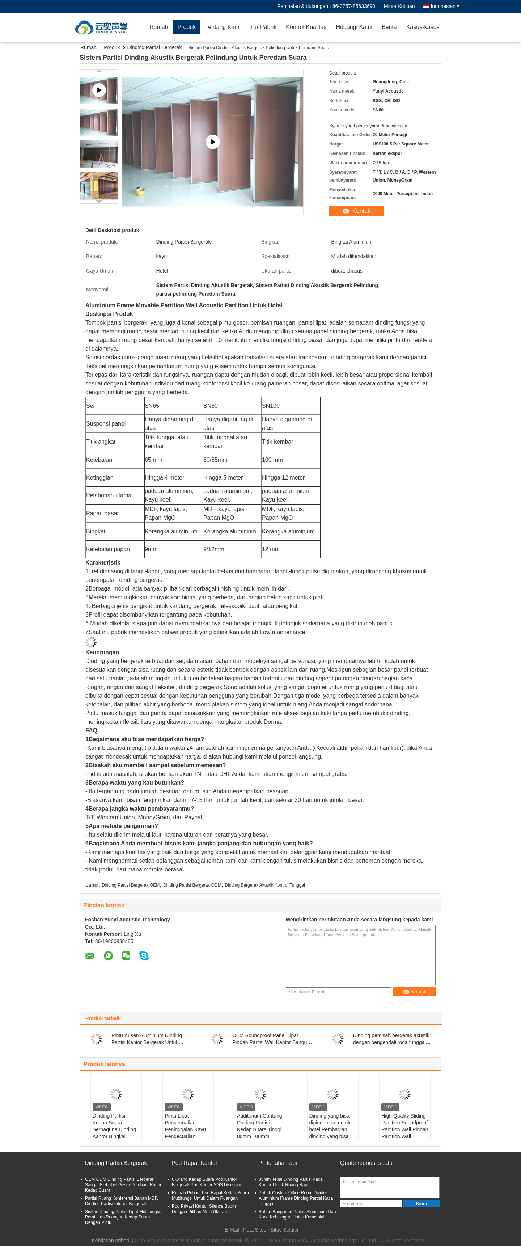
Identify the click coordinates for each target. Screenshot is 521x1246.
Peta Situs (254, 1230)
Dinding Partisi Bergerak (154, 47)
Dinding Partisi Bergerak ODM (192, 885)
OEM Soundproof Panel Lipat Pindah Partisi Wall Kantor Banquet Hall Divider (271, 1042)
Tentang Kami (223, 27)
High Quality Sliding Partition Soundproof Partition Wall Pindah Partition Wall (404, 1126)
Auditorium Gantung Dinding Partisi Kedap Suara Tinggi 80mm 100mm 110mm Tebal (259, 1129)
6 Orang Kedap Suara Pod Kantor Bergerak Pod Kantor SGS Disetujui (206, 1182)
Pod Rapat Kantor (194, 1163)
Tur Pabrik (263, 27)
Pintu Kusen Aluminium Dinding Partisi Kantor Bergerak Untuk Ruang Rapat (146, 1042)
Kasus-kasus (423, 27)
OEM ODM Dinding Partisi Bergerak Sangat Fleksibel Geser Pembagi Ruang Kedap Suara (123, 1185)
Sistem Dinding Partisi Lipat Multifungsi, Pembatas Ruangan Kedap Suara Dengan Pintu (123, 1217)
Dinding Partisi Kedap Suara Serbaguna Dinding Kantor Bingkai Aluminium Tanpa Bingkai (114, 1133)
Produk (187, 27)
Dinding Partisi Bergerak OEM (131, 885)
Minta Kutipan (399, 6)
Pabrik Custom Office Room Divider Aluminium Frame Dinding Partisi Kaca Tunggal (296, 1198)
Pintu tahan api (277, 1163)
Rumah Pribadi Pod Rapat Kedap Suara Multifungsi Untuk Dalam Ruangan (210, 1195)
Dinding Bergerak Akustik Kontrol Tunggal (265, 885)
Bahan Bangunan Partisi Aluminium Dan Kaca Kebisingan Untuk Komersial (297, 1214)
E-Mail (232, 1230)
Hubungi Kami (354, 27)
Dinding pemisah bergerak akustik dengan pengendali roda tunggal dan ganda (391, 1042)
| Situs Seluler (283, 1230)
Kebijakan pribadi (111, 1240)
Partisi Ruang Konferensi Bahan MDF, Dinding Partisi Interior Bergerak (121, 1201)
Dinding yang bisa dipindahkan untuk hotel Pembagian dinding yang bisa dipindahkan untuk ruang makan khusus (332, 1133)
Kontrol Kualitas (306, 27)
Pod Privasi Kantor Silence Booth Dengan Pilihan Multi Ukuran (204, 1209)
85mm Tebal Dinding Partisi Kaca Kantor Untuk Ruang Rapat (291, 1182)
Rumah (158, 27)
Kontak (361, 211)
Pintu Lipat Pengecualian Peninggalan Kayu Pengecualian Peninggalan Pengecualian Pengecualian (185, 1136)
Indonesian (445, 6)
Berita (389, 27)
